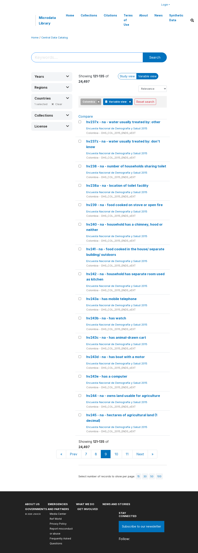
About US (32, 504)
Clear (58, 104)
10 (116, 454)
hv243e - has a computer (106, 376)
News (158, 15)
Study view (127, 76)
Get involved (87, 509)
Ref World (56, 518)
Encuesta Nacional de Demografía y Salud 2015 (117, 128)
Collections (89, 15)
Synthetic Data (176, 18)
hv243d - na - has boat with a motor (115, 357)
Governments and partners (47, 509)
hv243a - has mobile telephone (111, 299)
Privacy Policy (58, 523)
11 (127, 454)
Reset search (145, 101)
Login (164, 4)
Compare (85, 116)
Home (70, 15)
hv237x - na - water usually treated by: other (123, 122)
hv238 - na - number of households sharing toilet (126, 166)
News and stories (116, 504)
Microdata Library (47, 20)
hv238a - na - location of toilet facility (117, 185)
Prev (73, 454)
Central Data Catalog (54, 37)
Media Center (58, 513)
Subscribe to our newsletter (141, 526)
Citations (110, 15)
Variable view (147, 76)
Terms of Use (128, 20)
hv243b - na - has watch (106, 318)
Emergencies (58, 504)
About (143, 15)
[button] (52, 77)
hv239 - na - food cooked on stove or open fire (124, 205)
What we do (85, 504)
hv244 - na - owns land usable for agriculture (123, 396)
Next (140, 454)
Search (154, 57)
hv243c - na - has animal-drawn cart (116, 337)
